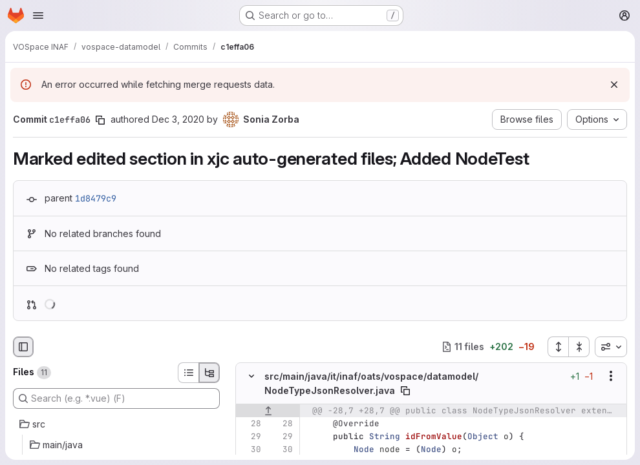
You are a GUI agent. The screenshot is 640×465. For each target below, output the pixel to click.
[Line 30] (250, 449)
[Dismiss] (614, 84)
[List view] (188, 372)
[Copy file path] (405, 390)
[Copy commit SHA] (100, 120)
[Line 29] (250, 436)
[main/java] (116, 445)
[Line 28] (250, 423)
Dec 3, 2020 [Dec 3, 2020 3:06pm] (178, 119)
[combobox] (611, 346)
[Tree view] (209, 372)
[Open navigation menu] (38, 15)
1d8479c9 (95, 198)
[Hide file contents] (251, 376)
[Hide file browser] (23, 346)
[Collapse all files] (579, 346)
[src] (116, 424)
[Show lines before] (268, 410)
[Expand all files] (558, 346)
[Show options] (611, 376)
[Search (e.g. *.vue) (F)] (116, 398)
